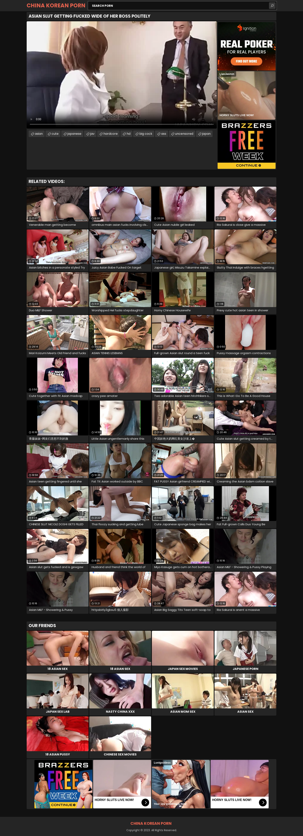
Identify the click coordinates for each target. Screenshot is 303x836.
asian (39, 133)
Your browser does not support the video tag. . (122, 75)
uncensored (184, 133)
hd (128, 133)
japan (206, 133)
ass (163, 133)
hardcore (110, 133)
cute (55, 133)
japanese (74, 133)
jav (92, 133)
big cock (145, 133)
